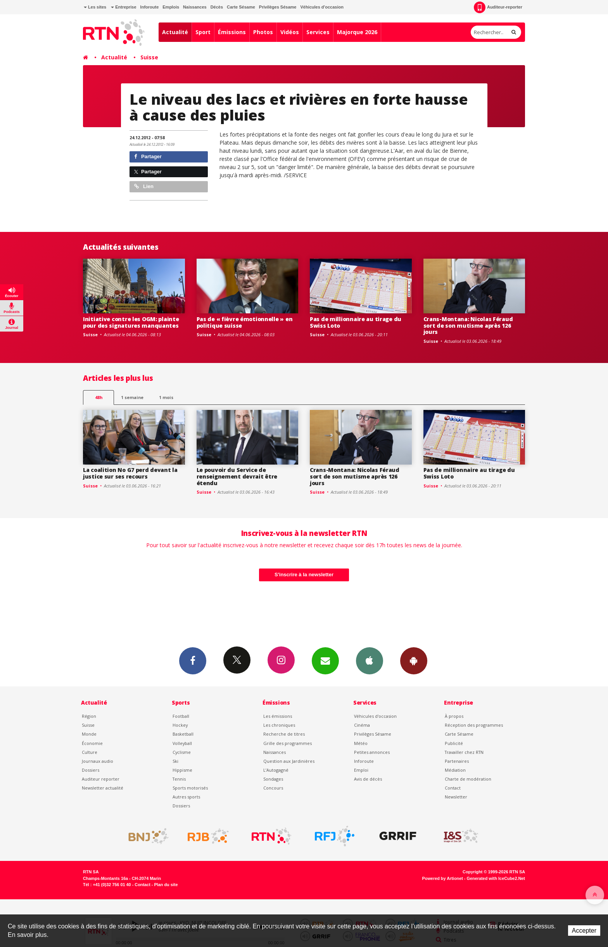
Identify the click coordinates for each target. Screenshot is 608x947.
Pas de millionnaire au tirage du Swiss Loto (355, 322)
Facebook (192, 660)
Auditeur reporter (100, 778)
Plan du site (166, 884)
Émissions (232, 32)
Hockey (180, 725)
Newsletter (456, 796)
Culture (89, 752)
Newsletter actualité (102, 787)
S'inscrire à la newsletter (304, 574)
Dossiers (90, 769)
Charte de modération (468, 778)
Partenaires (457, 761)
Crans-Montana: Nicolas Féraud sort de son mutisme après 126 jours (468, 325)
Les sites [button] (95, 7)
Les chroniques (279, 725)
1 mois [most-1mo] (166, 397)
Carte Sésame (241, 7)
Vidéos (289, 32)
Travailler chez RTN (464, 752)
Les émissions (277, 716)
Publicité (454, 743)
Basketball (183, 733)
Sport (203, 32)
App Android (413, 660)
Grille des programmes (287, 743)
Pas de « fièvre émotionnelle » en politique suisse (245, 322)
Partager (148, 156)
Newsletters (325, 660)
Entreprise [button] (123, 7)
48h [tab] (98, 397)
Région (89, 716)
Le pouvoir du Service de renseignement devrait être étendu (237, 476)
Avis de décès (368, 778)
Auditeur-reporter (498, 7)
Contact (453, 787)
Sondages (273, 778)
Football (181, 716)
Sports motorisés (190, 787)
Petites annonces (372, 752)
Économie (92, 743)
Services (318, 32)
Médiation (455, 769)
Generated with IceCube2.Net (496, 878)
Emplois (170, 7)
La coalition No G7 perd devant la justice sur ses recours (130, 473)
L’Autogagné (275, 769)
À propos (454, 716)
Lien (144, 186)
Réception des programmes (474, 725)
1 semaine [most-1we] (132, 397)
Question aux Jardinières (288, 761)
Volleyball (182, 743)
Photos (263, 32)
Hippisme (182, 769)
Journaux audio (97, 761)
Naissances (195, 7)
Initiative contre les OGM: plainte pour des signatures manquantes (131, 322)
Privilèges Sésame (278, 7)
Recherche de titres (284, 733)
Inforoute (149, 7)
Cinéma (362, 725)
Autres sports (186, 796)
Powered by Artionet (442, 878)
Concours (273, 787)
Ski (175, 761)
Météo (361, 743)
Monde (89, 733)
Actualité (175, 32)
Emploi (361, 769)
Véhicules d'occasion (321, 7)
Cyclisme (182, 752)
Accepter (584, 930)
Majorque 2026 (357, 32)
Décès (217, 7)
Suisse (149, 57)
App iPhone (369, 660)
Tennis (179, 778)
